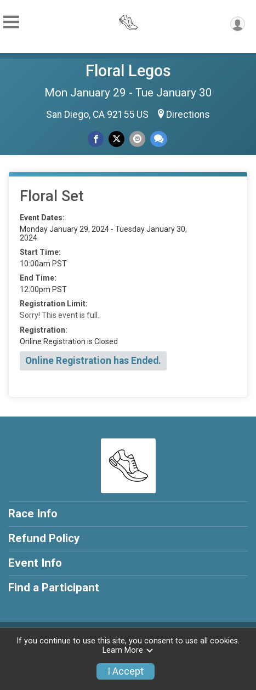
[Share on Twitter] (116, 139)
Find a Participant (53, 587)
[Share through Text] (158, 139)
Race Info (33, 513)
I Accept (125, 671)
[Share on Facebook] (96, 139)
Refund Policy (43, 538)
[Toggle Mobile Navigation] (11, 22)
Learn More (128, 650)
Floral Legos (128, 70)
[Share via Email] (137, 139)
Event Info (35, 562)
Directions (188, 114)
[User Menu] (237, 23)
